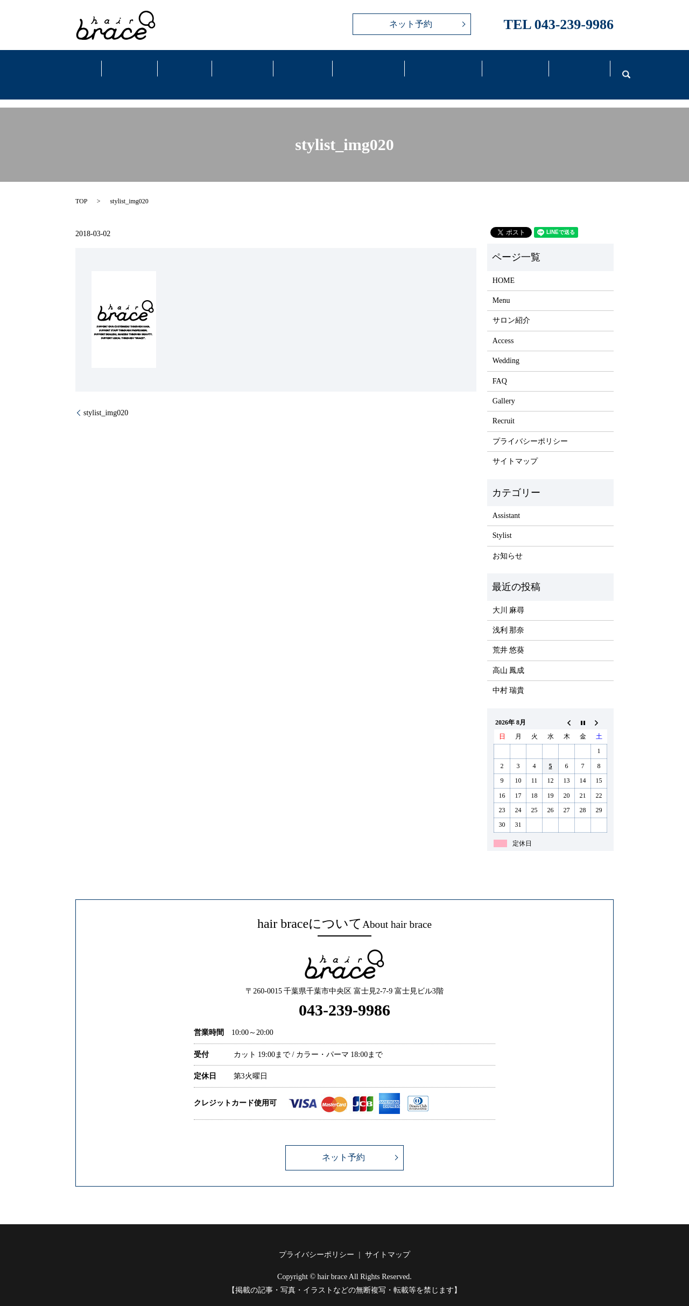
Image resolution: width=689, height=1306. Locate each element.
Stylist (502, 522)
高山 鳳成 (509, 656)
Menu (183, 69)
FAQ (509, 69)
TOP (81, 187)
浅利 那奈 (509, 617)
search (619, 68)
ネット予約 (410, 24)
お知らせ (508, 542)
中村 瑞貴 (509, 677)
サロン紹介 (511, 307)
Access (361, 69)
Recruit (573, 69)
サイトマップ (515, 448)
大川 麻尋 (509, 596)
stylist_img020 (105, 399)
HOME (504, 266)
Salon (129, 69)
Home (78, 69)
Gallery (297, 69)
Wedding (436, 69)
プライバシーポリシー (530, 428)
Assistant (506, 502)
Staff (239, 69)
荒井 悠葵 (509, 637)
